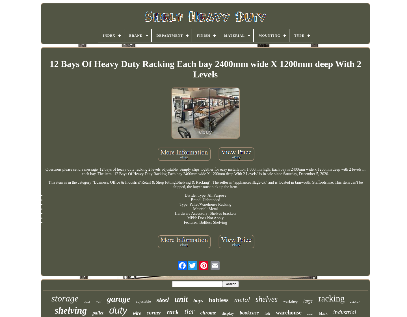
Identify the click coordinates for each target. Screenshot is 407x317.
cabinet (355, 302)
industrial (344, 312)
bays (198, 300)
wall (98, 301)
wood (310, 314)
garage (118, 298)
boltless (219, 299)
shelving (71, 310)
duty (118, 310)
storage (65, 298)
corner (154, 313)
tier (190, 311)
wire (137, 313)
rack (173, 312)
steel (163, 299)
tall (267, 313)
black (323, 313)
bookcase (249, 313)
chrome (208, 313)
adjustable (143, 301)
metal (242, 299)
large (308, 301)
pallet (97, 313)
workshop (290, 301)
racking (331, 298)
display (228, 313)
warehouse (289, 312)
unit (181, 299)
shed (87, 302)
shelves (267, 299)
